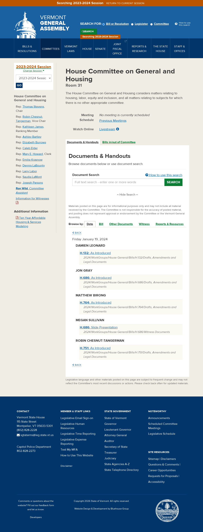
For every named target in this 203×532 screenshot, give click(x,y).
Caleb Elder (30, 148)
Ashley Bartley (32, 137)
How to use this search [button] (163, 175)
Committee (160, 24)
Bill (101, 224)
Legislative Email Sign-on (77, 418)
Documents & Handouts (83, 142)
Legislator (140, 24)
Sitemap (153, 459)
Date (90, 224)
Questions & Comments (163, 464)
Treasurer (110, 452)
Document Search (127, 175)
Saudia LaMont (32, 177)
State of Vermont (115, 418)
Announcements (159, 418)
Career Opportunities (162, 470)
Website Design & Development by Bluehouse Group (101, 508)
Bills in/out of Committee (119, 142)
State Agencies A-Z (117, 464)
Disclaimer (67, 466)
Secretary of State (116, 447)
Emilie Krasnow (33, 160)
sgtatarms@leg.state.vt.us (35, 435)
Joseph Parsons (33, 183)
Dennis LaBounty (34, 165)
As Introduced (95, 253)
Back (76, 232)
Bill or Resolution (116, 24)
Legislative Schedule (161, 434)
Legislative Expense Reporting (73, 442)
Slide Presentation (99, 327)
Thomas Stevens (33, 106)
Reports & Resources (170, 224)
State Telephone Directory (121, 470)
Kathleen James (33, 127)
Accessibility (156, 482)
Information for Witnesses (32, 200)
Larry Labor (30, 171)
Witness (144, 224)
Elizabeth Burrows (34, 142)
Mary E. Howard (33, 154)
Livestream (107, 129)
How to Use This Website (77, 455)
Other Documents (121, 224)
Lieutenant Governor (117, 430)
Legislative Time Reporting (78, 434)
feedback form (46, 505)
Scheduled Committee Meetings (162, 426)
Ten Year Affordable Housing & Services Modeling (30, 222)
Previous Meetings (112, 121)
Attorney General (115, 435)
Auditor (109, 441)
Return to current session (125, 3)
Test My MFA (69, 449)
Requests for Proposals (163, 476)
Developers (36, 517)
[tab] (83, 142)
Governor (110, 424)
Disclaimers (168, 459)
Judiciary (110, 458)
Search (88, 31)
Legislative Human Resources (73, 426)
